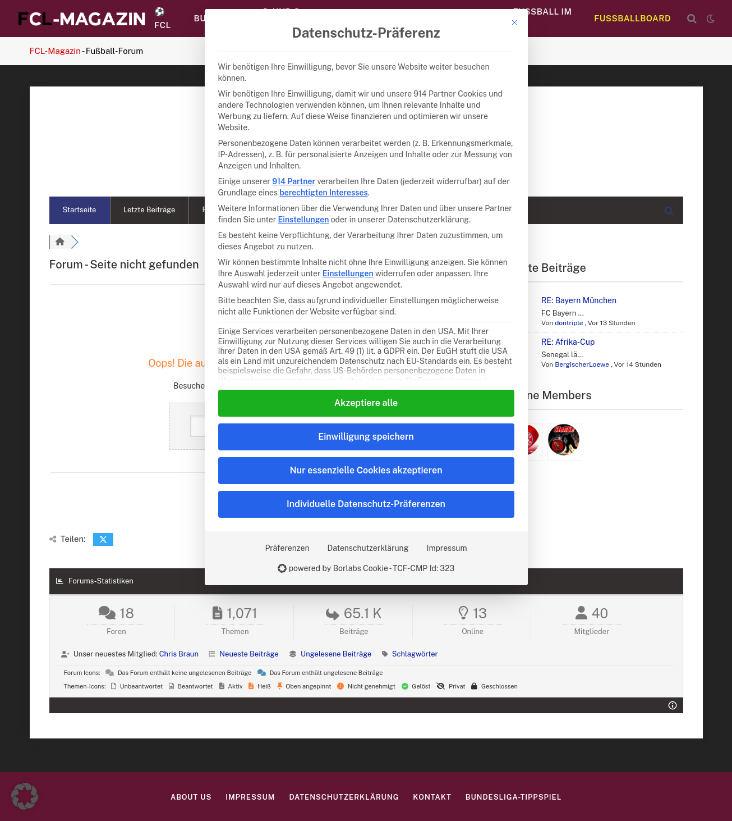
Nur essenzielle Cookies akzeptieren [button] (365, 470)
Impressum (446, 548)
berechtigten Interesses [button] (323, 192)
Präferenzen (287, 548)
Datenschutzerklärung (368, 548)
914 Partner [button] (293, 181)
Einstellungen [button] (303, 219)
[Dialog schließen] (514, 22)
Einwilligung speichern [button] (365, 436)
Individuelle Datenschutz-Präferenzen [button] (366, 504)
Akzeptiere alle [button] (366, 403)
